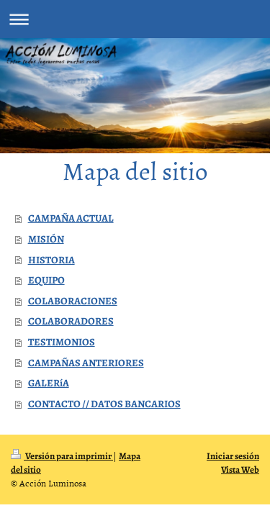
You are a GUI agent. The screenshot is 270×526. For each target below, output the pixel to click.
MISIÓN (46, 239)
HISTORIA (51, 260)
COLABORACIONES (72, 301)
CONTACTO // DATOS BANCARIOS (104, 403)
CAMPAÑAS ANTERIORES (86, 362)
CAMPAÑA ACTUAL (71, 218)
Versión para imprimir (62, 456)
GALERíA (48, 383)
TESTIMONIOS (61, 342)
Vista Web (240, 469)
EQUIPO (46, 280)
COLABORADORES (71, 321)
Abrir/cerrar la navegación (135, 19)
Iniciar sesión (233, 456)
